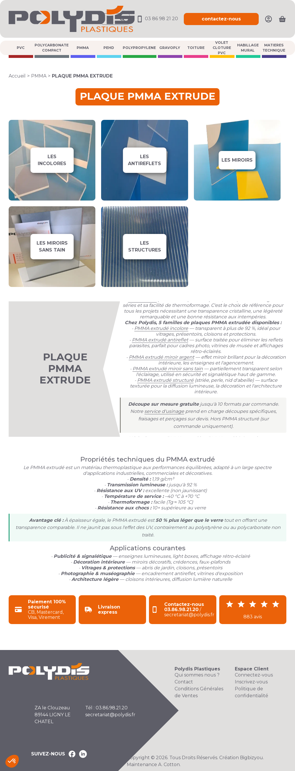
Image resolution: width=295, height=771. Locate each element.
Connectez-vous (254, 675)
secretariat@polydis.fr (110, 714)
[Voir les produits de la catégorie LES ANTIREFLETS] (144, 160)
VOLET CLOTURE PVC (222, 48)
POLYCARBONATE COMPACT (52, 47)
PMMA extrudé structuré (165, 380)
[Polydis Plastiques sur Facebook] (72, 754)
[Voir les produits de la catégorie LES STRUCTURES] (144, 246)
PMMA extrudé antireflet (160, 340)
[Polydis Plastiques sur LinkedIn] (83, 754)
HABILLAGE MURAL (248, 47)
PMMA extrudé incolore (161, 328)
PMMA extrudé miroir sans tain (168, 368)
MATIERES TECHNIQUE (273, 47)
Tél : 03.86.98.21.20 (106, 707)
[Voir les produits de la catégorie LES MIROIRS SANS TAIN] (52, 246)
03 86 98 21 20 (157, 18)
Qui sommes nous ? (197, 675)
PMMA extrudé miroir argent (161, 357)
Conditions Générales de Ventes (199, 692)
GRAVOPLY (169, 48)
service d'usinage (164, 411)
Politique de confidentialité (251, 692)
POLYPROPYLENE (139, 48)
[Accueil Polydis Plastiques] (72, 18)
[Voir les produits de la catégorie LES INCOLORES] (52, 160)
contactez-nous (221, 19)
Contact (184, 682)
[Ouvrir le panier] (282, 19)
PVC (20, 48)
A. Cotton (169, 764)
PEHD (108, 48)
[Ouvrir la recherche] (115, 19)
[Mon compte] (268, 18)
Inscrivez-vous (251, 682)
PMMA (83, 48)
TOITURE (196, 48)
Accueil (17, 76)
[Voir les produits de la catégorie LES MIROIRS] (237, 160)
